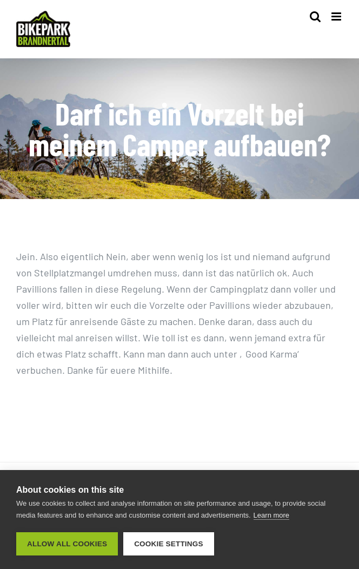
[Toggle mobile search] (315, 16)
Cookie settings (168, 544)
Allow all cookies (67, 544)
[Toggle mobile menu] (337, 16)
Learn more (271, 515)
